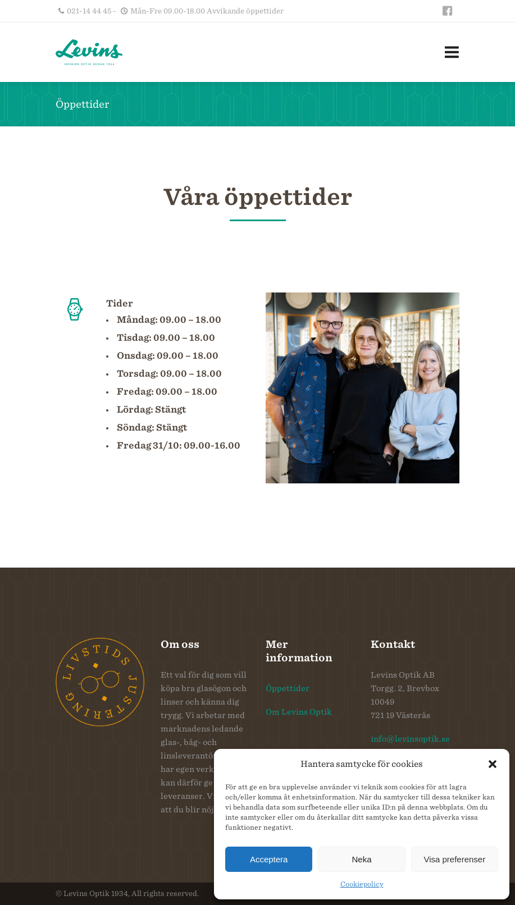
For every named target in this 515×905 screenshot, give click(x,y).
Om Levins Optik (299, 711)
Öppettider (287, 688)
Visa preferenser (454, 859)
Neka (361, 859)
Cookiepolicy (362, 884)
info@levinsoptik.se (410, 738)
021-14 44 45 (89, 11)
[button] (492, 764)
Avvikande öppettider (245, 11)
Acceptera (269, 859)
